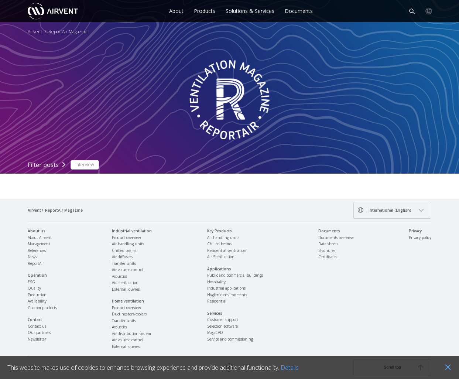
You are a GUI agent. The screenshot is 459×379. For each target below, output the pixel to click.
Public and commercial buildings (235, 275)
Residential (216, 301)
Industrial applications (226, 288)
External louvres (126, 289)
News (32, 256)
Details (290, 367)
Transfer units (124, 263)
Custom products (42, 307)
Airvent (35, 32)
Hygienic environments (227, 294)
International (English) (384, 210)
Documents (299, 10)
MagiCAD (215, 332)
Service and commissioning (230, 339)
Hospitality (216, 281)
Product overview (126, 237)
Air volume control (127, 269)
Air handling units (128, 243)
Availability (37, 301)
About (176, 10)
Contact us (37, 326)
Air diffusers (122, 256)
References (37, 250)
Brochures (326, 250)
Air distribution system (131, 333)
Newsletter (37, 339)
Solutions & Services (250, 10)
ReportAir (36, 263)
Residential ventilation (226, 250)
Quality (34, 288)
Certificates (327, 256)
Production (37, 294)
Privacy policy (420, 237)
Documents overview (336, 237)
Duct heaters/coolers (129, 314)
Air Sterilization (220, 256)
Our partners (39, 332)
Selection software (222, 326)
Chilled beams (124, 250)
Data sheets (328, 243)
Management (39, 243)
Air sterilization (125, 282)
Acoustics (119, 276)
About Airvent (40, 237)
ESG (31, 281)
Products (204, 10)
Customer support (222, 319)
